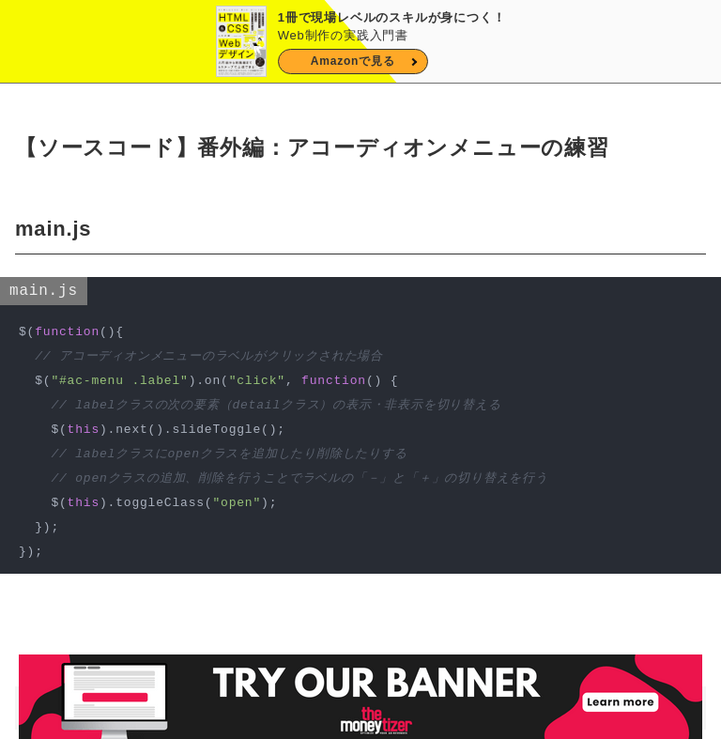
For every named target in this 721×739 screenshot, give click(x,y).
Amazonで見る (353, 61)
